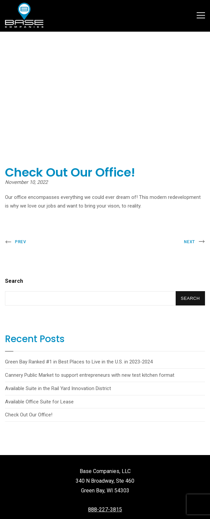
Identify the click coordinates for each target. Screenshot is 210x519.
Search (14, 281)
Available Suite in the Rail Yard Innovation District (58, 388)
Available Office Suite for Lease (39, 402)
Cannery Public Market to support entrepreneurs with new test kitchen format (89, 375)
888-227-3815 (105, 509)
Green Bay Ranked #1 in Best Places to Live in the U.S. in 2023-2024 (79, 362)
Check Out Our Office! (28, 415)
